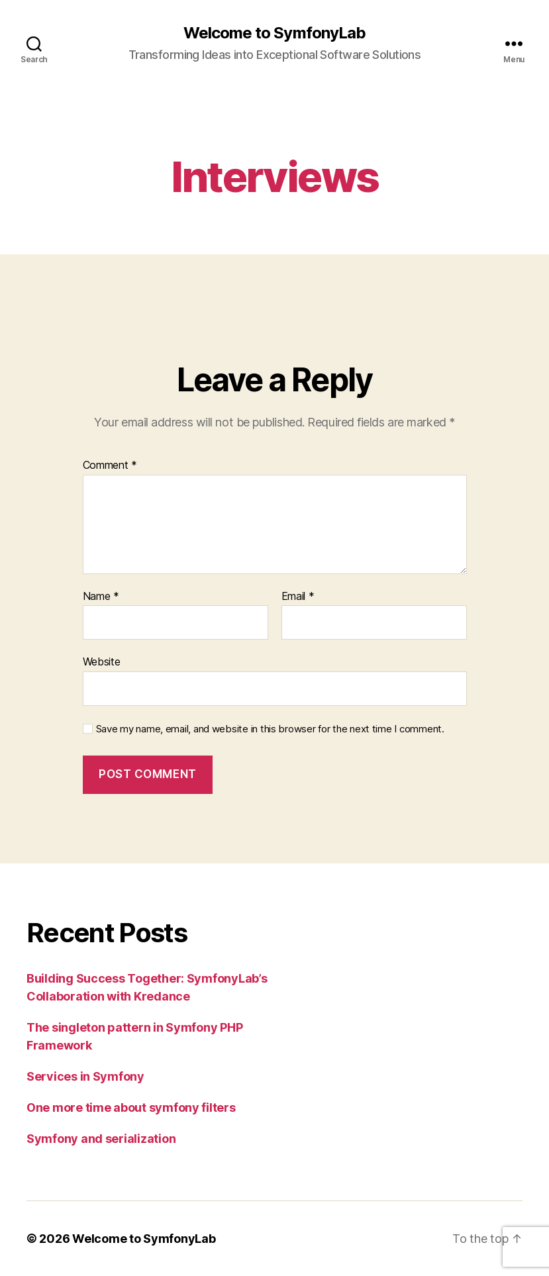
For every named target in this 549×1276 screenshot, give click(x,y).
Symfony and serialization (100, 1139)
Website (102, 661)
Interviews (274, 176)
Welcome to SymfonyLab (274, 33)
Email (298, 597)
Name (101, 597)
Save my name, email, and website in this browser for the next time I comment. (270, 729)
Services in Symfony (85, 1076)
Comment (110, 465)
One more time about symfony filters (131, 1107)
